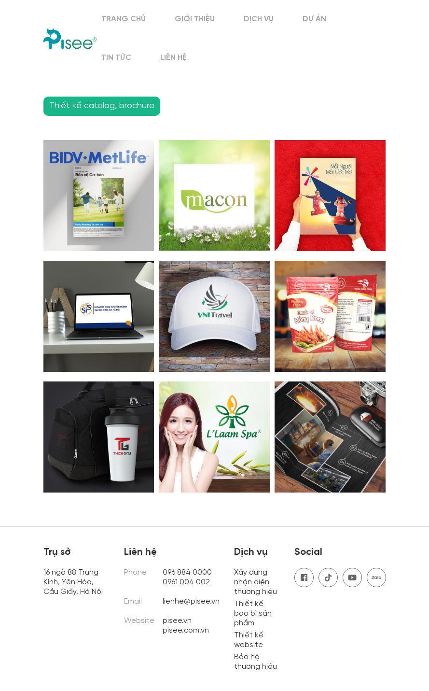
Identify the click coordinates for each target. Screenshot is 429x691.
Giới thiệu (195, 19)
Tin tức (116, 58)
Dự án (314, 19)
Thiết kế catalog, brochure (101, 106)
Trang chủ (123, 19)
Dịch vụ (259, 19)
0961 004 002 (187, 582)
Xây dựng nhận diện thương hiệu (255, 582)
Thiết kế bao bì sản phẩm (253, 613)
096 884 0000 (187, 572)
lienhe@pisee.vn (191, 601)
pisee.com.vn (186, 630)
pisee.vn (177, 621)
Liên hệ (173, 58)
